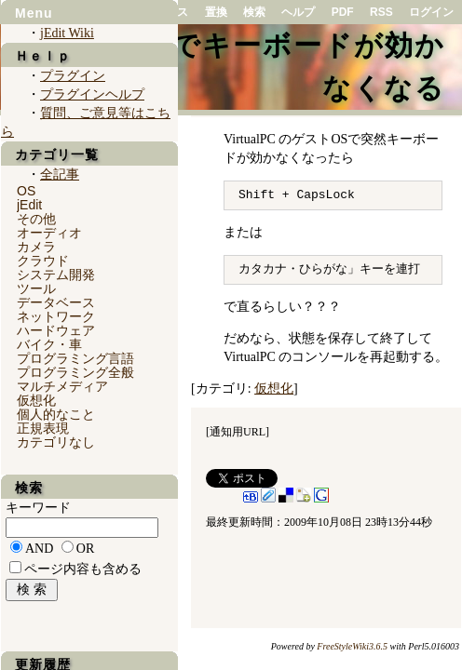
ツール (36, 288)
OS (26, 190)
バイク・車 (49, 344)
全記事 (59, 174)
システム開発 (56, 274)
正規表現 (43, 428)
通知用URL (237, 431)
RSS (381, 12)
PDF (343, 12)
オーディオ (49, 232)
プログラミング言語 (75, 358)
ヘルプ (298, 12)
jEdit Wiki (67, 33)
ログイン (431, 12)
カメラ (36, 246)
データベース (56, 302)
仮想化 (273, 388)
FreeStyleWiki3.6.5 (352, 646)
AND (39, 549)
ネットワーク (56, 316)
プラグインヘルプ (92, 94)
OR (85, 549)
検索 (254, 12)
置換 (216, 12)
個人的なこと (56, 414)
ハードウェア (56, 330)
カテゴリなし (56, 442)
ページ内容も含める (83, 569)
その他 (36, 218)
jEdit (29, 204)
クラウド (43, 260)
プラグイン (72, 76)
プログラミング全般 (75, 372)
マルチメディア (62, 386)
